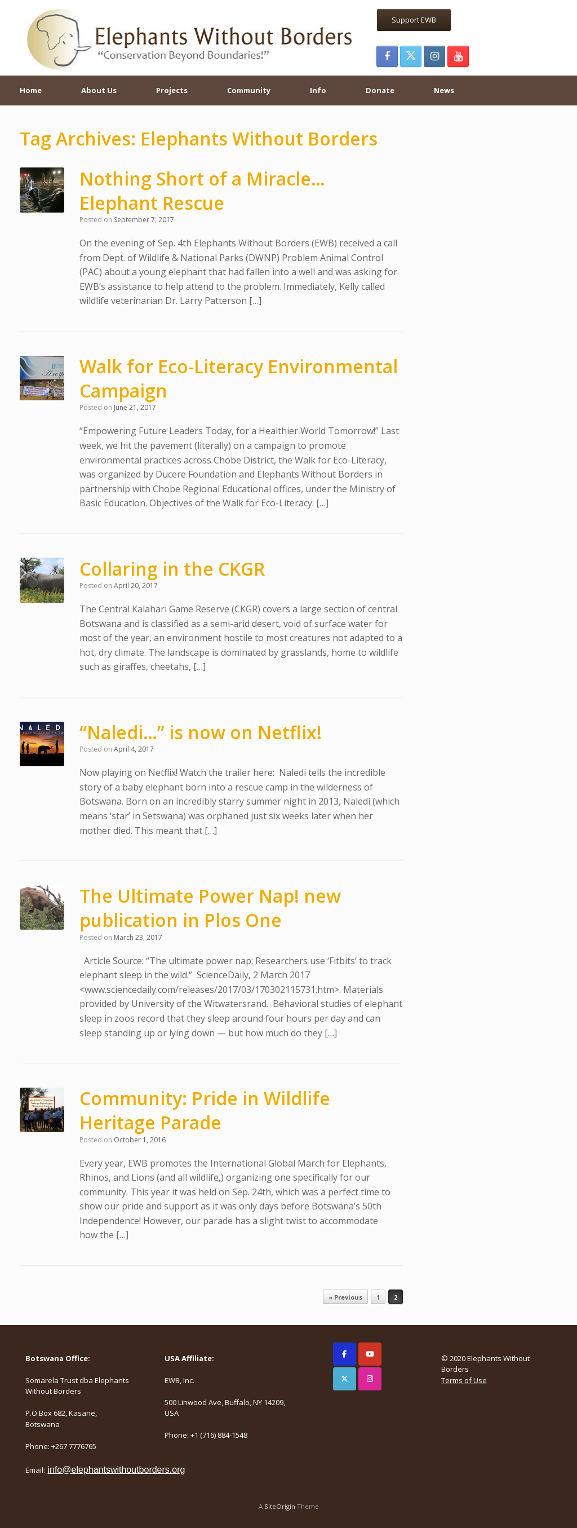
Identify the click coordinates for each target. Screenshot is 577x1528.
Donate (380, 90)
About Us (99, 90)
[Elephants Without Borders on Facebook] (344, 1354)
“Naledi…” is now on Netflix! (200, 732)
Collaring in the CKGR (172, 569)
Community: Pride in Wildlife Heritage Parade (204, 1110)
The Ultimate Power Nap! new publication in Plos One (210, 908)
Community (248, 90)
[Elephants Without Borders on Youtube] (369, 1354)
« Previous (345, 1297)
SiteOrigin (279, 1506)
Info (318, 90)
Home (31, 90)
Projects (172, 90)
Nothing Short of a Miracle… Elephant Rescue (202, 190)
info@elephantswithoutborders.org (116, 1469)
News (444, 90)
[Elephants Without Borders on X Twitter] (344, 1378)
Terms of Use (464, 1380)
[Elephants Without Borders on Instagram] (369, 1378)
